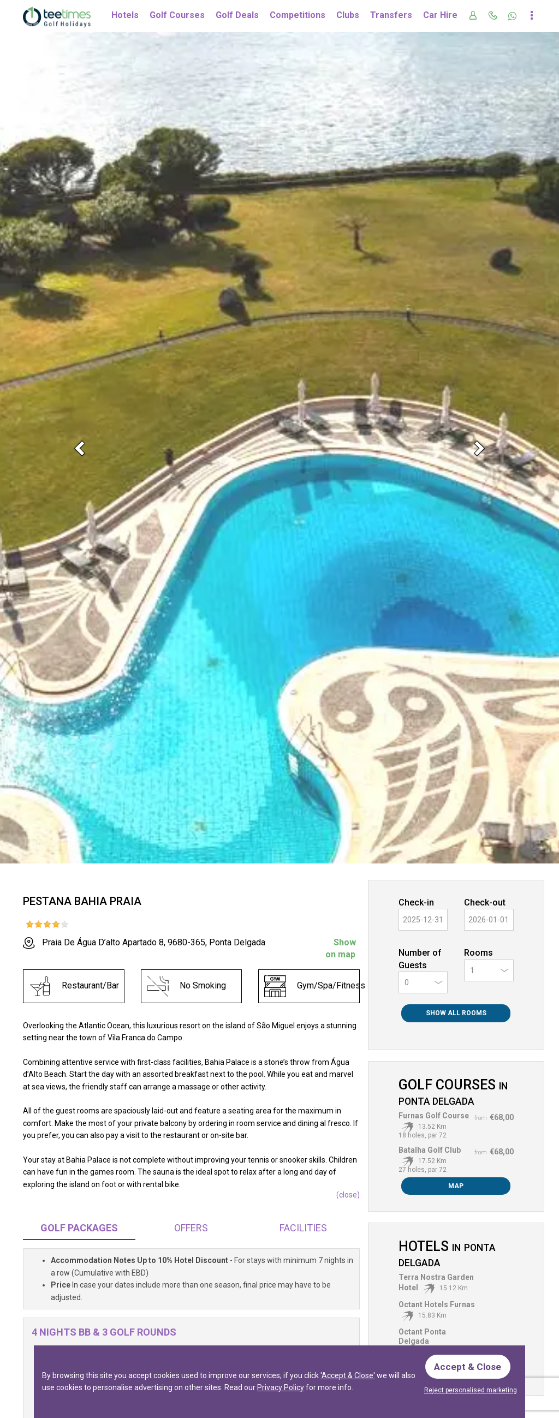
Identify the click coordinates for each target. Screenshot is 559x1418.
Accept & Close (469, 1365)
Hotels (125, 15)
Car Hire (440, 15)
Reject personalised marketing (470, 1390)
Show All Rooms (456, 1013)
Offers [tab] (191, 1228)
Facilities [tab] (303, 1228)
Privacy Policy (280, 1386)
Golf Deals (237, 15)
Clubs (347, 15)
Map (455, 1186)
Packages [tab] (79, 1228)
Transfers (391, 15)
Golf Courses (177, 15)
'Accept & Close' (347, 1374)
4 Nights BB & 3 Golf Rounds (104, 1332)
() (348, 1194)
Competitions (297, 15)
